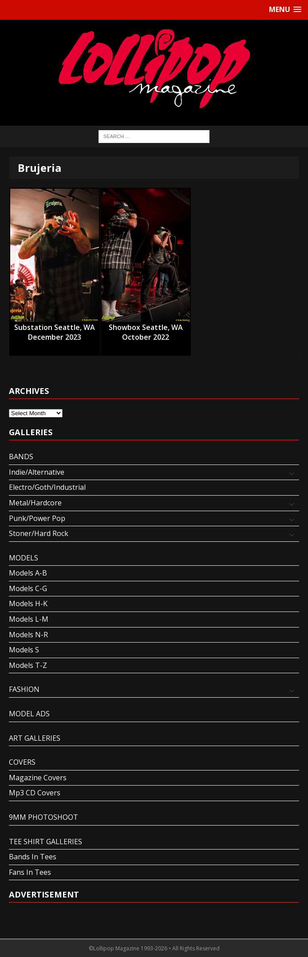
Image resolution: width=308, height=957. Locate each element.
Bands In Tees (32, 857)
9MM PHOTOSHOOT (43, 817)
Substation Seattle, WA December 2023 (54, 327)
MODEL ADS (29, 714)
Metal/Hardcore (35, 503)
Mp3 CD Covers (34, 793)
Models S (24, 650)
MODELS (23, 558)
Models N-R (28, 634)
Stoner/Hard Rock (38, 533)
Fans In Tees (30, 872)
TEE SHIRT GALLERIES (45, 841)
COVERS (22, 762)
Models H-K (28, 603)
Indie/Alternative (36, 472)
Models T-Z (28, 665)
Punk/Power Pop (37, 518)
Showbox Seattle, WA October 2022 (146, 327)
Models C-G (28, 588)
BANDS (21, 456)
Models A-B (28, 573)
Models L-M (28, 619)
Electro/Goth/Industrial (47, 487)
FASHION (24, 689)
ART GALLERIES (34, 738)
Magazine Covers (38, 777)
